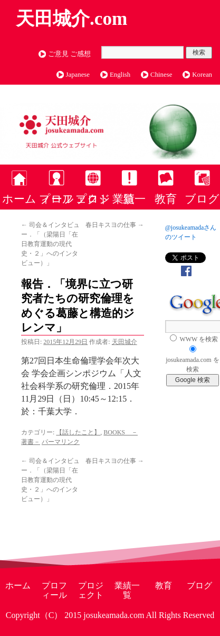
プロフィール (56, 199)
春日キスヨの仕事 (114, 225)
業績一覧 (129, 199)
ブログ (202, 199)
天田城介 (124, 342)
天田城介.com (71, 18)
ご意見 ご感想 (69, 54)
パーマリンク (61, 442)
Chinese (161, 74)
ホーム (19, 199)
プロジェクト (92, 199)
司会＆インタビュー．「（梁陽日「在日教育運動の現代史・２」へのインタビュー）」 (50, 244)
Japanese (78, 74)
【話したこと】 (78, 432)
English (120, 74)
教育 (166, 199)
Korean (202, 74)
